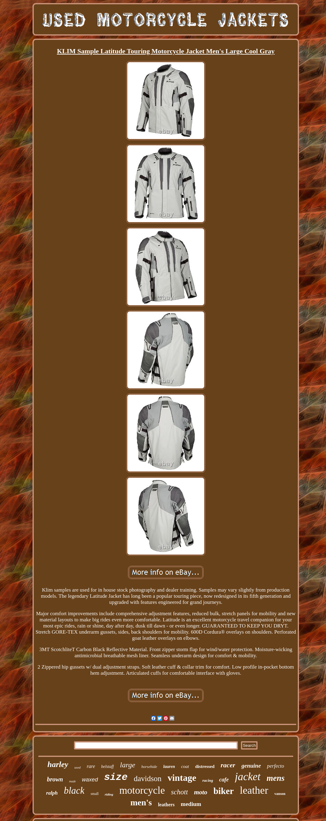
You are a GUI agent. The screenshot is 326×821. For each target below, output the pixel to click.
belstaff (107, 766)
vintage (182, 778)
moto (200, 792)
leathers (166, 804)
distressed (205, 766)
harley (57, 764)
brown (55, 779)
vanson (279, 794)
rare (91, 766)
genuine (251, 765)
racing (207, 780)
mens (276, 778)
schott (179, 792)
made (72, 781)
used (77, 767)
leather (254, 790)
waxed (90, 780)
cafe (224, 780)
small (95, 794)
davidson (147, 778)
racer (228, 765)
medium (191, 804)
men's (141, 802)
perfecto (275, 766)
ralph (52, 793)
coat (185, 766)
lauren (169, 766)
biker (223, 791)
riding (109, 794)
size (116, 777)
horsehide (149, 766)
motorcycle (142, 790)
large (127, 765)
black (74, 790)
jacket (248, 777)
